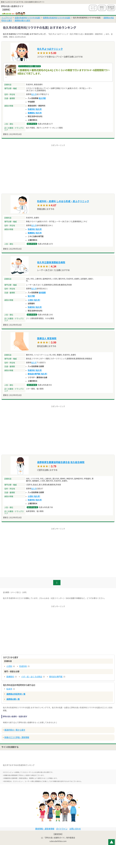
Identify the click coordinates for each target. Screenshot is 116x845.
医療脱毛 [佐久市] (35, 113)
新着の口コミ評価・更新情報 (16, 737)
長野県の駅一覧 (13, 699)
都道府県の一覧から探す (14, 730)
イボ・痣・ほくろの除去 (31, 677)
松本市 (9, 689)
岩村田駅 (42, 292)
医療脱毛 (10, 677)
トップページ (93, 8)
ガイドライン (61, 829)
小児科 (9, 666)
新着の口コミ (102, 8)
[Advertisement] (58, 167)
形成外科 (23, 666)
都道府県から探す (111, 8)
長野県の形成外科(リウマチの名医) (56, 18)
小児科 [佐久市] (34, 300)
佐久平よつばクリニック (50, 49)
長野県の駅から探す (22, 20)
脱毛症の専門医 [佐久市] (37, 374)
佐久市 (34, 94)
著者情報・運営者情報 (44, 829)
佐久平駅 (42, 98)
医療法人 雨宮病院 (46, 338)
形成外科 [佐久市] (35, 109)
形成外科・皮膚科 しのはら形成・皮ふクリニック (63, 201)
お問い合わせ (75, 829)
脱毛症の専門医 (56, 677)
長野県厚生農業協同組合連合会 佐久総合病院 (60, 462)
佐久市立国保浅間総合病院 (51, 262)
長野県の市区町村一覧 (15, 694)
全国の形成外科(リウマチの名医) (27, 18)
